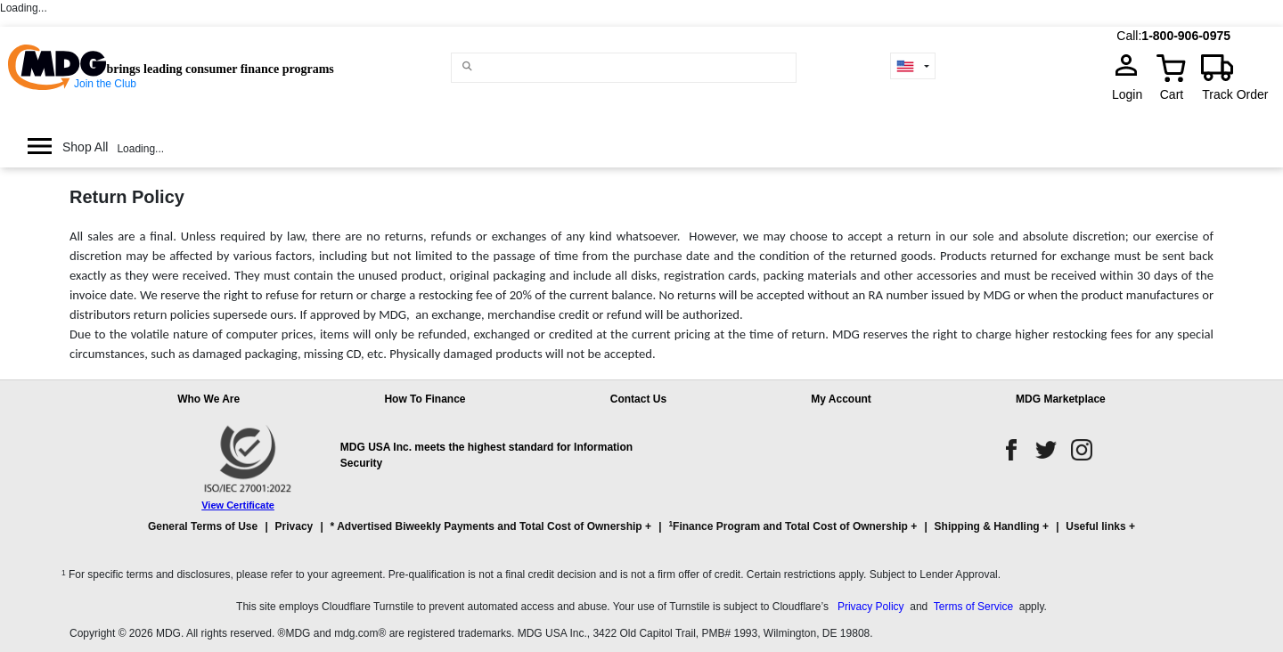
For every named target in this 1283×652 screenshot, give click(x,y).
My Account (841, 399)
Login (1132, 94)
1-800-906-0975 (1185, 36)
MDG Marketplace (1061, 399)
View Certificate (237, 505)
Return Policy (126, 197)
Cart (1171, 94)
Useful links (1095, 526)
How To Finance (424, 399)
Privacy (294, 526)
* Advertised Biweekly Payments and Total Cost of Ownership (486, 526)
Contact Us (638, 399)
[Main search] (467, 66)
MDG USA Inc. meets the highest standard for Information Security (486, 455)
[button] (641, 534)
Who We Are (208, 399)
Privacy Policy (871, 606)
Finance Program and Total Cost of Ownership (787, 526)
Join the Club (105, 83)
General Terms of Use (202, 526)
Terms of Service (973, 606)
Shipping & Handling (987, 526)
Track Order (1235, 94)
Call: (1128, 36)
